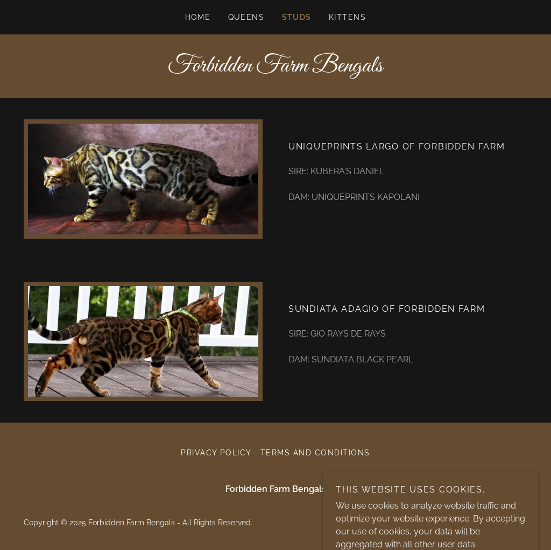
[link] (275, 68)
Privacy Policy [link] (216, 452)
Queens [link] (246, 17)
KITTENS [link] (347, 17)
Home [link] (198, 17)
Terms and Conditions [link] (315, 452)
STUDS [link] (297, 17)
